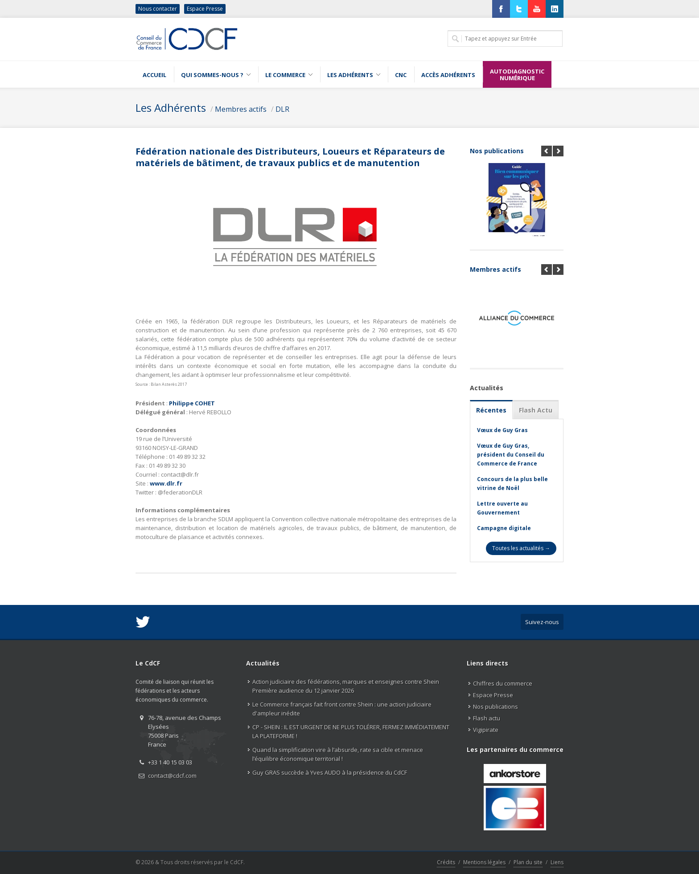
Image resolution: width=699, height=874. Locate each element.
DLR (282, 109)
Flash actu (486, 718)
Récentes (491, 410)
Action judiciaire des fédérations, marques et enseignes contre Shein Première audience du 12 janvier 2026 (345, 686)
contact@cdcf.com (172, 776)
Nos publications (497, 151)
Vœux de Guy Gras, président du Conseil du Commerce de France (510, 454)
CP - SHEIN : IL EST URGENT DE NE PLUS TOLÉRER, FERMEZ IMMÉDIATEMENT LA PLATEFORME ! (350, 731)
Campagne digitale (504, 528)
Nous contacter (157, 8)
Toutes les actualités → (521, 548)
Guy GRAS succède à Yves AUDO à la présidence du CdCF (329, 772)
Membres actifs (241, 109)
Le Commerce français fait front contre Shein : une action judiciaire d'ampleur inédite (342, 708)
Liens (557, 862)
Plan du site (528, 862)
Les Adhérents (171, 107)
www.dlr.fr (166, 483)
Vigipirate (485, 730)
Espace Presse (205, 8)
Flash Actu (535, 410)
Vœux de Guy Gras (502, 430)
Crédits (446, 862)
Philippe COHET (192, 403)
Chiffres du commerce (502, 683)
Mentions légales (484, 862)
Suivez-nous (542, 622)
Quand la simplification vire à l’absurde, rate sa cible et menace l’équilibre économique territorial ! (337, 754)
